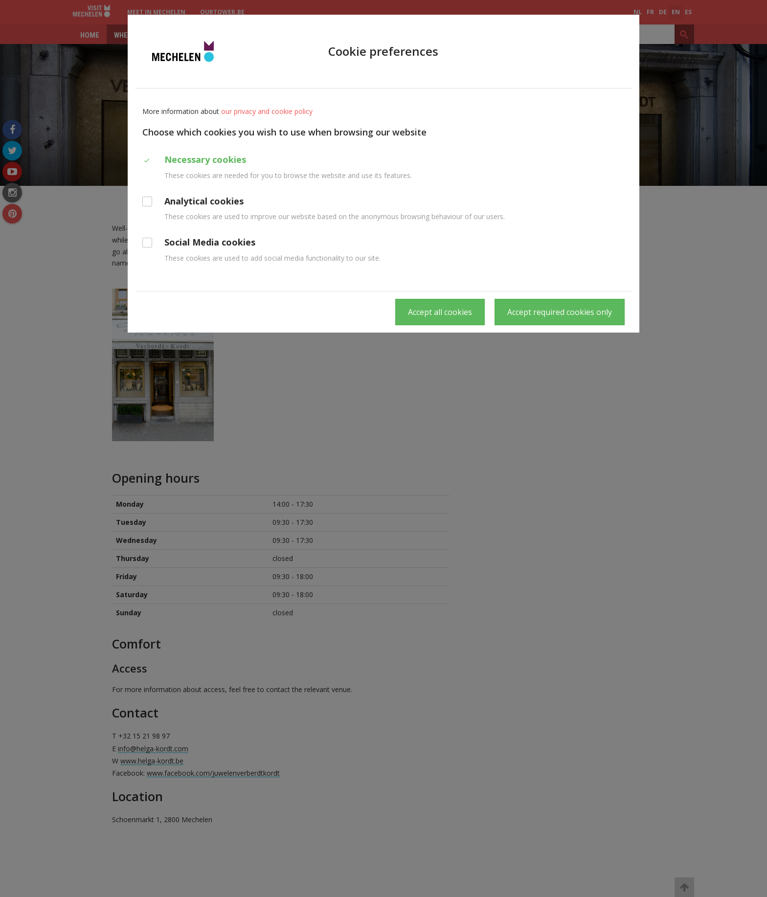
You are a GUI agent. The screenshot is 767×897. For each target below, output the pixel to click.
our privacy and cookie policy (267, 111)
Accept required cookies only (559, 312)
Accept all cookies (440, 312)
